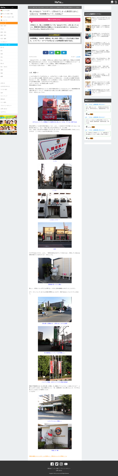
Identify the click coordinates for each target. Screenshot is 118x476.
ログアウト (11, 108)
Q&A (9, 89)
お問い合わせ (11, 105)
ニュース (11, 19)
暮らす (9, 61)
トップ (30, 7)
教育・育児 (11, 34)
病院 (9, 67)
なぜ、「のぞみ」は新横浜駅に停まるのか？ (95, 104)
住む (9, 55)
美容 (9, 52)
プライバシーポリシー (13, 101)
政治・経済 (11, 25)
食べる (9, 46)
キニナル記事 (12, 10)
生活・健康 (11, 37)
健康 (9, 73)
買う (9, 49)
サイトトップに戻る (14, 7)
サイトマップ (11, 92)
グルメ (9, 28)
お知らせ (10, 80)
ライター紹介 (11, 86)
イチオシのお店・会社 (14, 16)
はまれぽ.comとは (12, 83)
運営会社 (10, 95)
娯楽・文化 (11, 31)
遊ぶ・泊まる (11, 64)
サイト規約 (11, 98)
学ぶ (9, 58)
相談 (9, 70)
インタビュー (11, 40)
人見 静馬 (78, 56)
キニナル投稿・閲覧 (14, 13)
